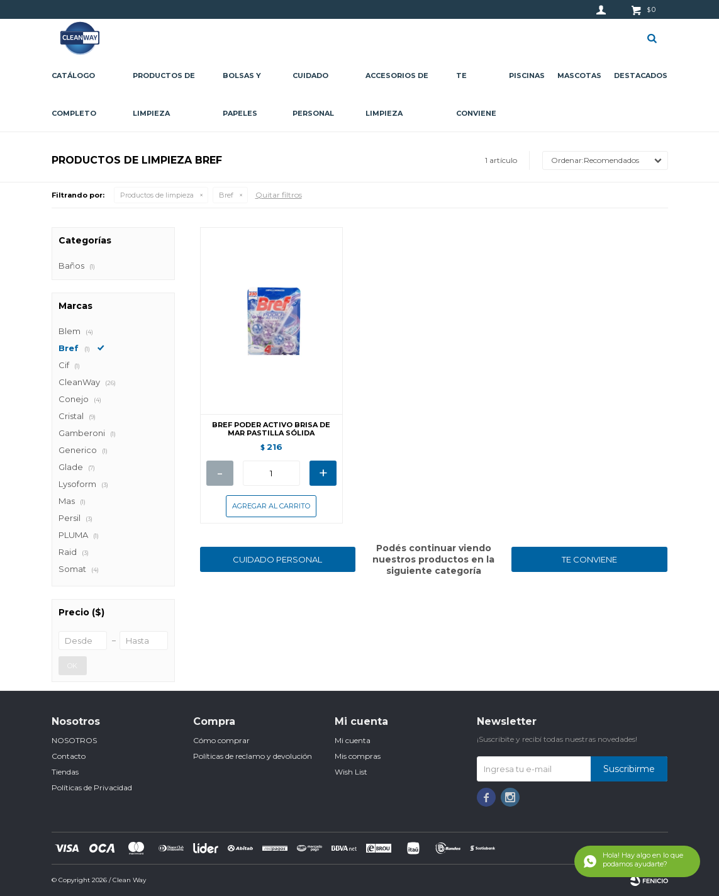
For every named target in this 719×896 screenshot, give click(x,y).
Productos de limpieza (164, 94)
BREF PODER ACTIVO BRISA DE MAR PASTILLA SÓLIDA (271, 429)
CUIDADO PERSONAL (277, 559)
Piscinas (527, 75)
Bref (226, 195)
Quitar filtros (278, 194)
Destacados (640, 75)
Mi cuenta (353, 740)
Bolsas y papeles (242, 94)
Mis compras (358, 756)
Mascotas (579, 75)
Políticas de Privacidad (92, 787)
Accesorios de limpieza (396, 94)
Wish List (351, 771)
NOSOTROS (74, 740)
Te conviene (476, 94)
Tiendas (65, 771)
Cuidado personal (313, 94)
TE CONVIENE (589, 559)
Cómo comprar (221, 740)
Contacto (69, 756)
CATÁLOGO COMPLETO (74, 94)
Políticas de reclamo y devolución (252, 756)
